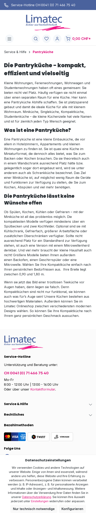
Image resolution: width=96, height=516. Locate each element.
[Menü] (9, 39)
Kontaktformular (42, 389)
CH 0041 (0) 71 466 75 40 (26, 373)
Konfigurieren (72, 509)
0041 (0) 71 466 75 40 (58, 5)
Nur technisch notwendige (34, 509)
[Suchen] (35, 39)
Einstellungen (39, 501)
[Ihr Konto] (57, 39)
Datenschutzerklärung (36, 497)
